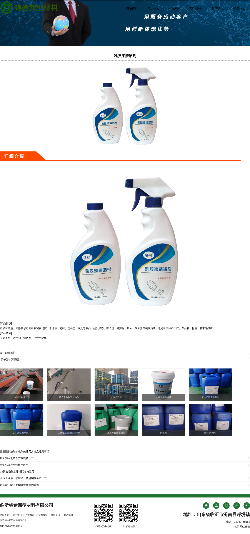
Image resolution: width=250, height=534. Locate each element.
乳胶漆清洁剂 (125, 56)
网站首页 (132, 8)
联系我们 (239, 8)
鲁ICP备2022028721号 (11, 526)
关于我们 (153, 8)
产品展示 (175, 8)
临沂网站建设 (242, 526)
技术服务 (196, 8)
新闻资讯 (218, 8)
